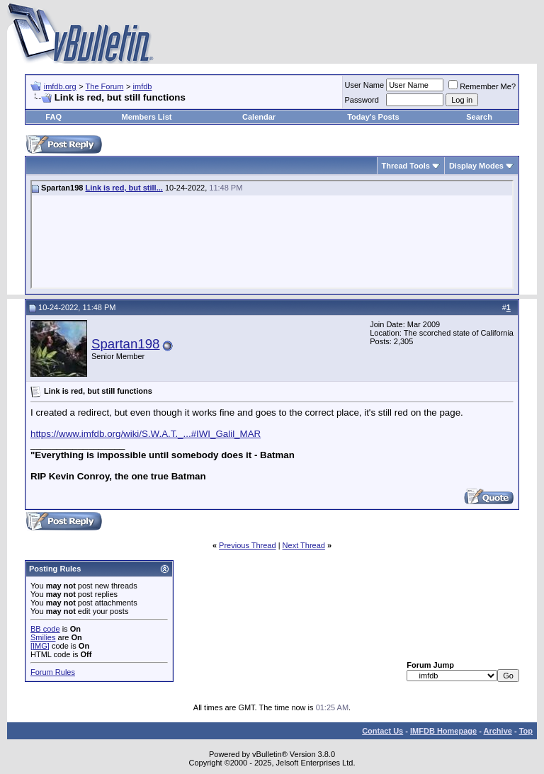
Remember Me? (482, 86)
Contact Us (382, 731)
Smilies (42, 637)
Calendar (259, 117)
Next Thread (304, 545)
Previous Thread (247, 545)
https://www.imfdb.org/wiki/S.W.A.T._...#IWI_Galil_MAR (145, 433)
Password (362, 100)
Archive (498, 731)
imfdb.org (60, 86)
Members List (147, 117)
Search (479, 117)
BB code (45, 629)
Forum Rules (52, 672)
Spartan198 (125, 343)
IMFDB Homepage (443, 731)
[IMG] (40, 646)
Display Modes (476, 165)
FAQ (53, 117)
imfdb (142, 86)
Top (526, 731)
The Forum (105, 86)
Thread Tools (406, 165)
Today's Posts (373, 117)
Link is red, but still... (123, 187)
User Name (365, 85)
